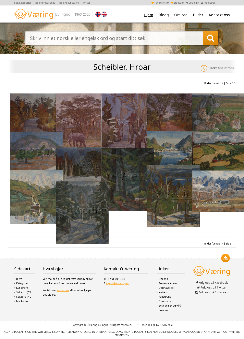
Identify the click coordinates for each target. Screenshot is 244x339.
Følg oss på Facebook (212, 282)
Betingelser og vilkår (171, 305)
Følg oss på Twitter (212, 287)
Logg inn (192, 2)
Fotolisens (165, 301)
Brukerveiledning (168, 283)
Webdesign (149, 325)
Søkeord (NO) (24, 296)
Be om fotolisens (45, 2)
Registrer (208, 2)
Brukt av (163, 310)
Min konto (22, 301)
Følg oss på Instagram (212, 292)
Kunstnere (22, 288)
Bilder (198, 14)
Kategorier (22, 283)
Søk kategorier (22, 2)
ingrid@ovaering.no (117, 283)
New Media (166, 325)
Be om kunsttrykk (69, 2)
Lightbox (177, 2)
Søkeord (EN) (23, 292)
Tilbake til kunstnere (218, 68)
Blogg (164, 14)
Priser (86, 2)
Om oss (180, 14)
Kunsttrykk (165, 296)
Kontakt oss (219, 14)
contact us (63, 290)
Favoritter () (160, 2)
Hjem (148, 14)
